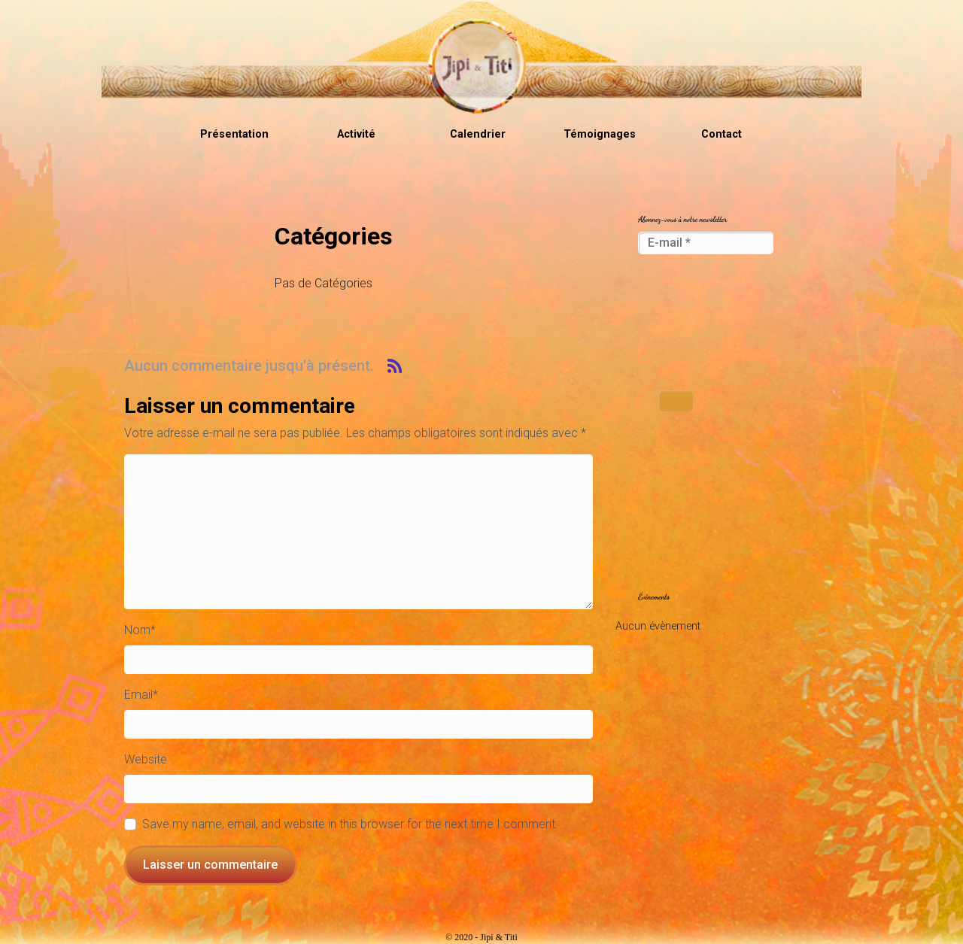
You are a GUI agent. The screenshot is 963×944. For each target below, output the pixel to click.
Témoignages (600, 134)
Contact (721, 134)
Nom (140, 630)
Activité (356, 134)
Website (145, 759)
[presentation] (699, 323)
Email (141, 695)
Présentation (234, 134)
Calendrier (478, 134)
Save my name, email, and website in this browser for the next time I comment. (350, 824)
